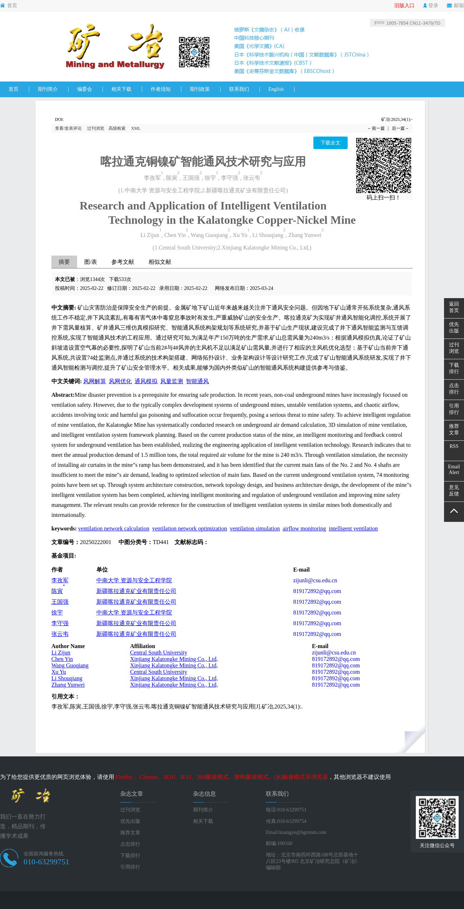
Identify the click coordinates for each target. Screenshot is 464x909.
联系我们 (239, 89)
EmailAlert (454, 469)
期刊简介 (48, 89)
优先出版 (130, 821)
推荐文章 (130, 832)
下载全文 (331, 142)
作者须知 (161, 89)
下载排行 (130, 855)
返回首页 (454, 307)
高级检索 (117, 128)
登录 (430, 6)
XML (136, 128)
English (276, 89)
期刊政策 (200, 89)
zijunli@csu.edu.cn (315, 580)
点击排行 (130, 844)
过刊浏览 (95, 128)
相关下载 (121, 89)
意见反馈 (454, 491)
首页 (8, 6)
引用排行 (130, 867)
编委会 (84, 89)
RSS (454, 446)
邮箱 (455, 6)
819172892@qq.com (317, 591)
